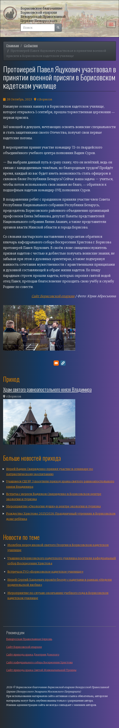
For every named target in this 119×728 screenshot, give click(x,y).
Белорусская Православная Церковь (29, 639)
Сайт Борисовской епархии (53, 296)
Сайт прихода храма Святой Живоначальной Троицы (41, 670)
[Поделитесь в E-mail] (56, 363)
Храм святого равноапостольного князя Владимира (47, 389)
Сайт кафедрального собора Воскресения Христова (39, 662)
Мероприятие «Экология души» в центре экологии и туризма (53, 506)
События (31, 46)
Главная (12, 46)
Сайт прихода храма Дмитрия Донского (32, 654)
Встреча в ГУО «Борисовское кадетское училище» (45, 571)
